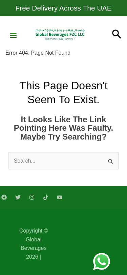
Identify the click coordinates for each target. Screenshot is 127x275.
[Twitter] (18, 197)
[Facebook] (4, 197)
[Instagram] (32, 197)
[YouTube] (59, 197)
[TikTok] (45, 197)
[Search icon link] (117, 35)
